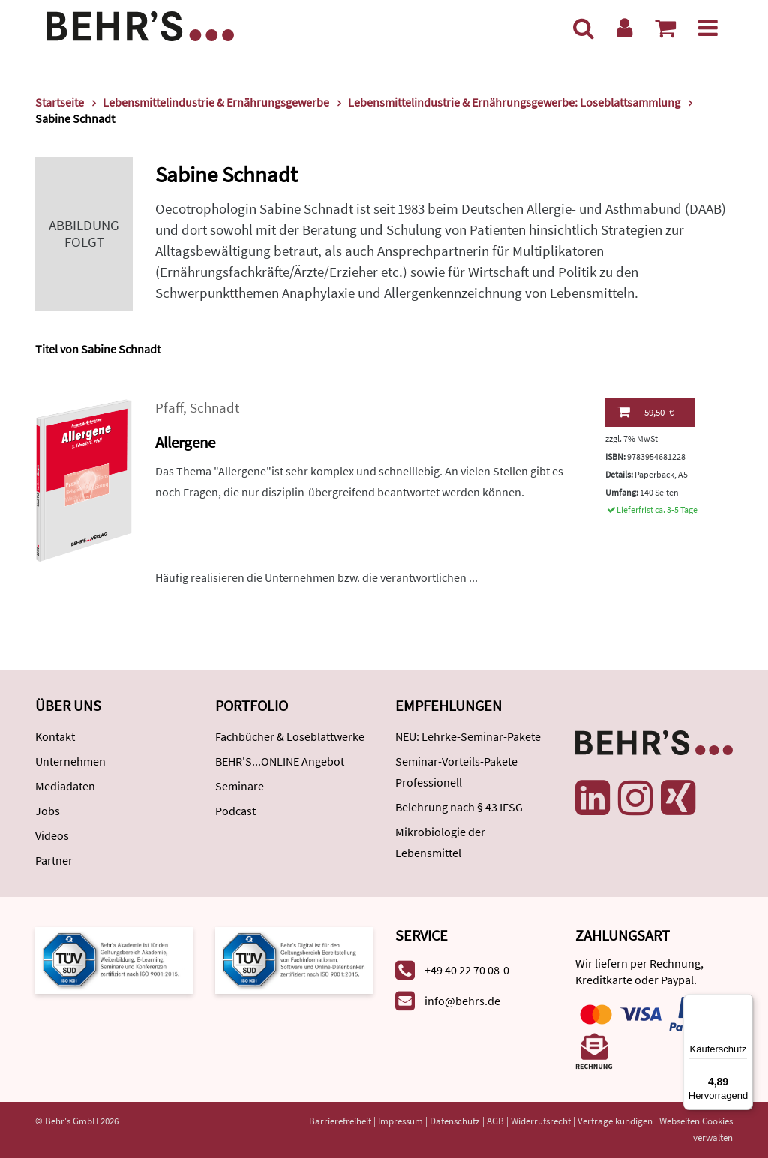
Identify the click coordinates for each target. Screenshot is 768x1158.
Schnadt (214, 407)
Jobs (47, 810)
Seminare (239, 786)
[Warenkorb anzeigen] (665, 28)
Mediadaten (65, 786)
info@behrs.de (462, 1000)
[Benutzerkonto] (624, 28)
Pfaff (169, 407)
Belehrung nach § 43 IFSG (459, 807)
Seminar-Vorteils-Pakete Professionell (456, 772)
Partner (54, 860)
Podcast (235, 810)
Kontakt (55, 736)
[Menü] (708, 28)
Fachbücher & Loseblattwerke (289, 736)
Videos (52, 835)
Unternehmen (70, 761)
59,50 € (645, 411)
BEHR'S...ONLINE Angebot (279, 761)
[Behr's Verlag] (140, 24)
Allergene (185, 442)
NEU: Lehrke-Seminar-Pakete (468, 736)
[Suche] (583, 28)
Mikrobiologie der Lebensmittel (440, 842)
